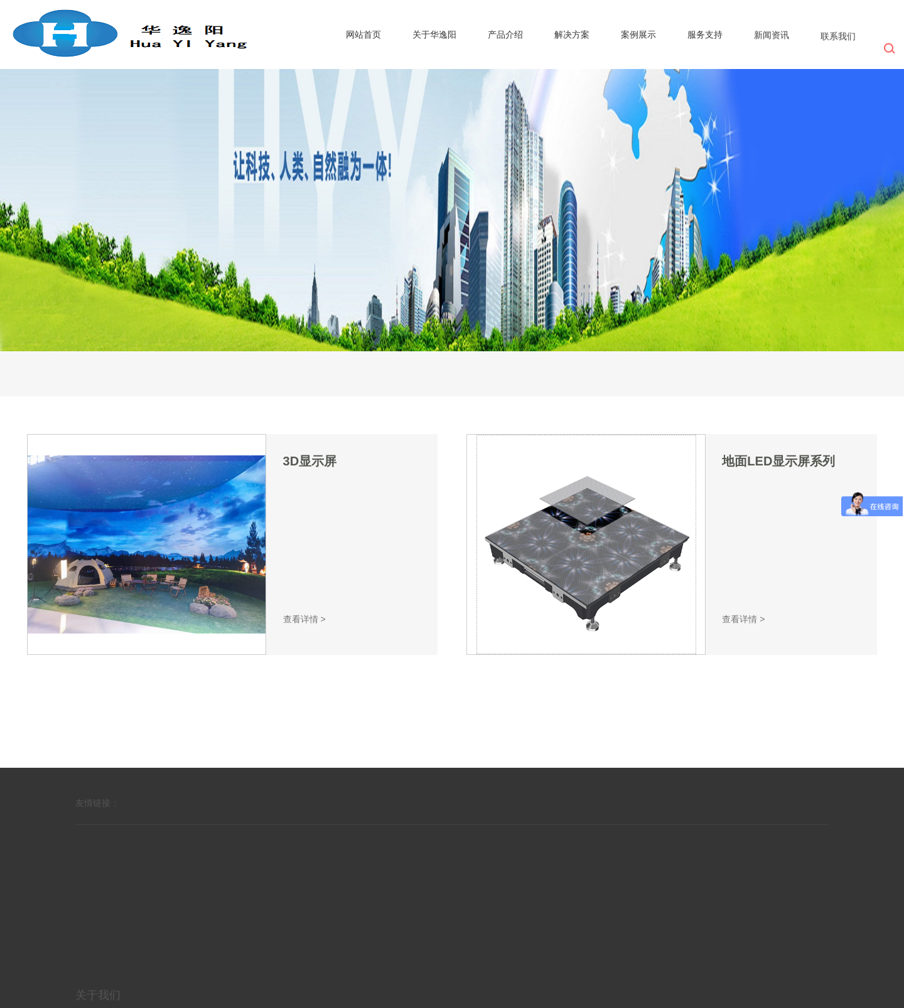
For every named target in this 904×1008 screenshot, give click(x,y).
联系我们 (838, 39)
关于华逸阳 (434, 34)
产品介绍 (505, 34)
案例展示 (638, 34)
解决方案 (571, 34)
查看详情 (304, 619)
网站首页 (363, 34)
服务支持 (705, 35)
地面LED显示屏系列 (778, 461)
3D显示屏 (310, 461)
